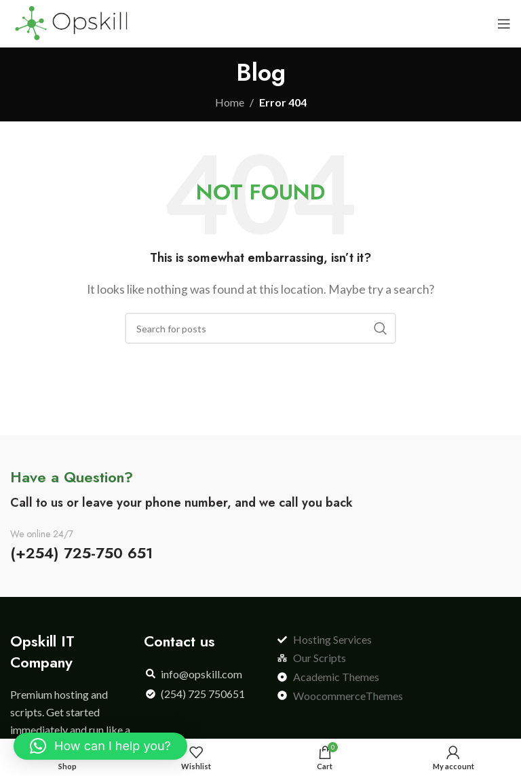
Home (229, 102)
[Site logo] (71, 22)
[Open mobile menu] (504, 23)
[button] (100, 746)
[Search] (260, 328)
